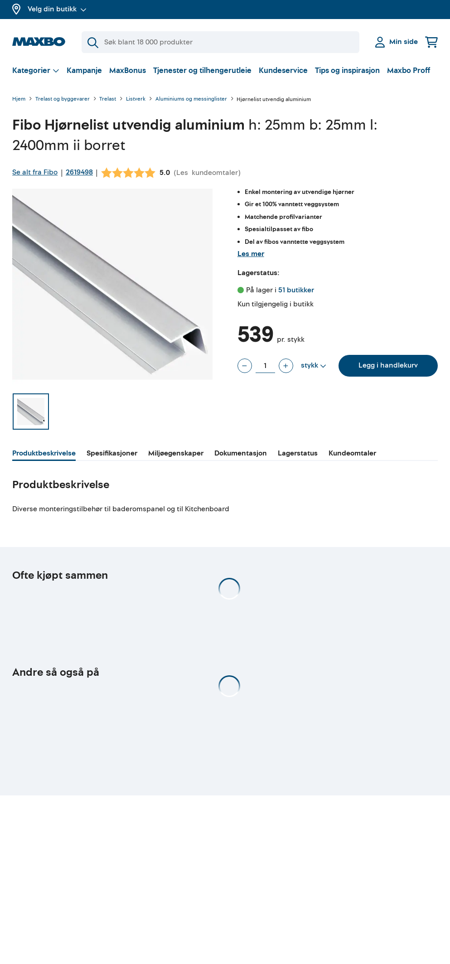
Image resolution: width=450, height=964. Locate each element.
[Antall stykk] (265, 365)
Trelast (107, 99)
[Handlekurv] (431, 42)
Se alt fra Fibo (35, 172)
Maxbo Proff (408, 70)
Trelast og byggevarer (62, 99)
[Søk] (220, 42)
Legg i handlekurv (388, 365)
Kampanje (84, 70)
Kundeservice (283, 70)
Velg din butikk (57, 9)
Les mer (250, 254)
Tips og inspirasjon (347, 70)
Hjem (18, 99)
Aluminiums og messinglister (191, 99)
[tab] (44, 454)
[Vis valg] (35, 70)
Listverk (135, 99)
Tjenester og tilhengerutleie (202, 70)
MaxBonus (127, 70)
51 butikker (296, 290)
